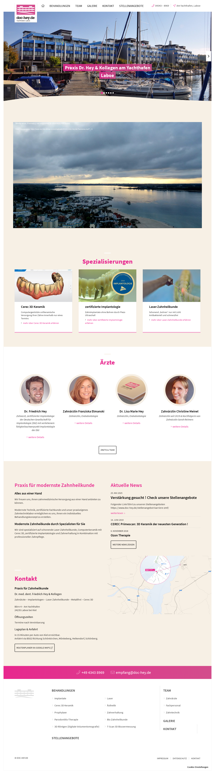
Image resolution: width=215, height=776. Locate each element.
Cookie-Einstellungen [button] (197, 768)
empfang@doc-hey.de (131, 674)
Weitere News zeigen (128, 545)
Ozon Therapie (120, 536)
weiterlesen (118, 513)
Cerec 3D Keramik (33, 307)
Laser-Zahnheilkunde (163, 307)
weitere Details (35, 437)
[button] (102, 93)
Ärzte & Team (107, 450)
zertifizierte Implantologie (102, 307)
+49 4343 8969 (90, 674)
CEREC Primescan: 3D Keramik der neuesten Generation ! (149, 525)
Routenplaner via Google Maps (39, 649)
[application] (107, 175)
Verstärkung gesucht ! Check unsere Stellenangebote (154, 498)
